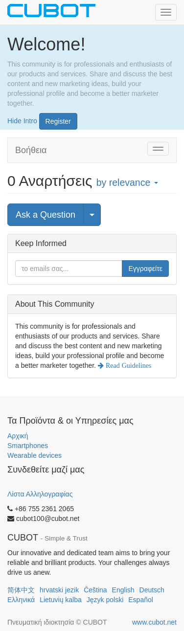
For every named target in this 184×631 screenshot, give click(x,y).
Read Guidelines (127, 365)
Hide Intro (22, 120)
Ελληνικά (21, 600)
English (123, 590)
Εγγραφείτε (145, 268)
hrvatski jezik (59, 590)
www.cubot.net (154, 622)
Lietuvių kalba (61, 600)
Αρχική (17, 436)
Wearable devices (34, 455)
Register (58, 121)
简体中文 (21, 590)
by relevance (127, 182)
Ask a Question (45, 215)
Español (140, 600)
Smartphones (27, 446)
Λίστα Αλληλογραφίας (39, 494)
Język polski (105, 600)
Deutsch (151, 590)
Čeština (95, 590)
